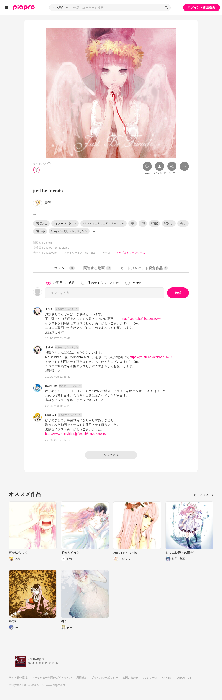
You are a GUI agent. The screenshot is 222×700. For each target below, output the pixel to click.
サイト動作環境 (18, 677)
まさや (49, 308)
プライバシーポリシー (104, 677)
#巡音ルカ (41, 223)
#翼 (133, 223)
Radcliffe (51, 385)
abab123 (50, 414)
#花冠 (154, 223)
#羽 (143, 223)
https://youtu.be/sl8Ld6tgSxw (140, 318)
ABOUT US (184, 677)
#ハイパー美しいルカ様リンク (69, 231)
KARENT (167, 677)
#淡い (183, 223)
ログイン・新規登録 (201, 7)
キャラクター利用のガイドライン (52, 677)
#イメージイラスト (65, 223)
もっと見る (111, 455)
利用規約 (81, 677)
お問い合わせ (130, 677)
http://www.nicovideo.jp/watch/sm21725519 (75, 434)
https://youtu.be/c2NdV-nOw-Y (150, 357)
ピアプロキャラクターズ (130, 252)
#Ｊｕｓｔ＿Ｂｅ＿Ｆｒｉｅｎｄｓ (103, 223)
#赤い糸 (40, 231)
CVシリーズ (150, 677)
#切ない (168, 223)
